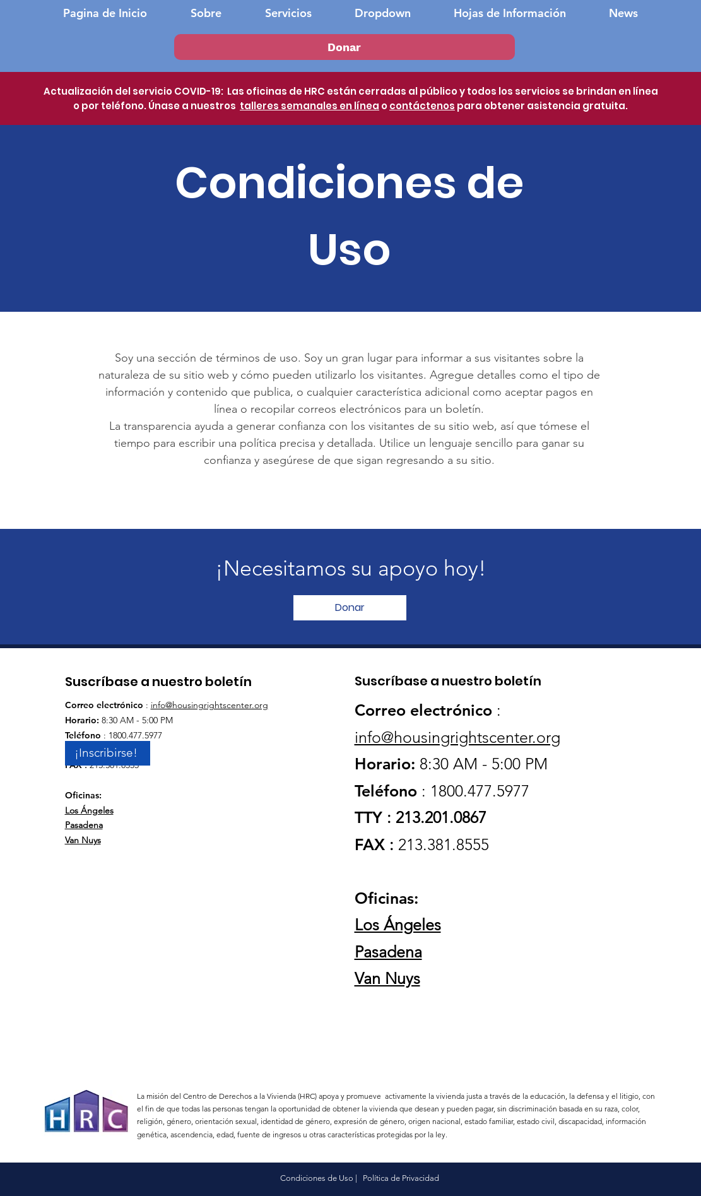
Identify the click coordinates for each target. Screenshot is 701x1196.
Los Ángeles (89, 810)
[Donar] (344, 47)
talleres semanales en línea (309, 105)
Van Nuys (83, 840)
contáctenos (422, 105)
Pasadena (84, 825)
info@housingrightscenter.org (209, 705)
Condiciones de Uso (316, 1178)
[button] (382, 13)
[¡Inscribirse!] (107, 753)
